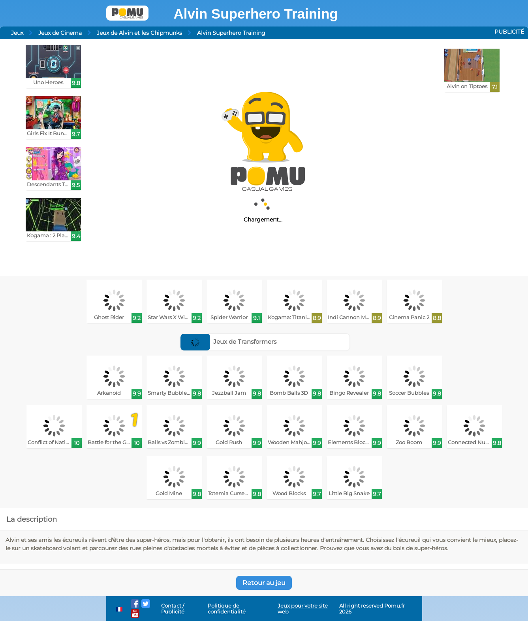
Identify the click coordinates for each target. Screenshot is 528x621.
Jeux (17, 32)
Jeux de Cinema (60, 32)
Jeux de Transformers (228, 341)
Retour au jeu (264, 583)
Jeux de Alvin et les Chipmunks (139, 32)
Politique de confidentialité (227, 609)
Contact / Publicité (172, 609)
